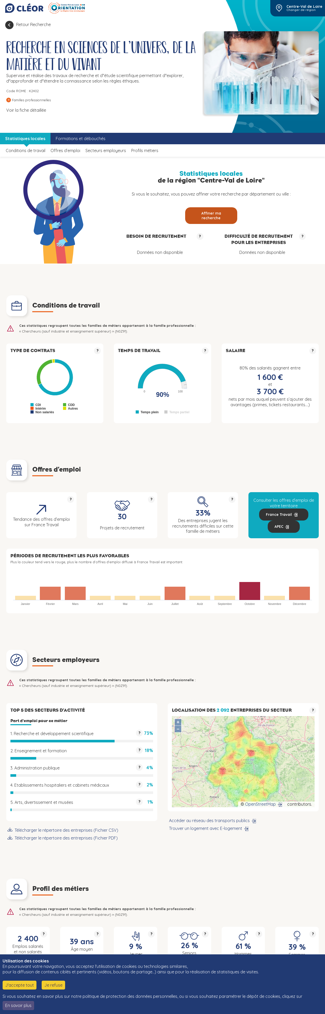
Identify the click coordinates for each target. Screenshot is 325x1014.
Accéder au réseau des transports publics (209, 820)
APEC (278, 526)
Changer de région (301, 9)
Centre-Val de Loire (304, 6)
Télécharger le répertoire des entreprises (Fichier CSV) (66, 830)
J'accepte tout (19, 985)
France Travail (279, 514)
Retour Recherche (33, 24)
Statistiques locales (25, 138)
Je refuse (53, 985)
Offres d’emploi (65, 150)
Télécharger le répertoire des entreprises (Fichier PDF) (66, 838)
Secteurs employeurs (105, 150)
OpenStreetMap (260, 804)
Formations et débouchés (80, 138)
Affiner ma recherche (211, 215)
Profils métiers (144, 150)
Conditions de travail (25, 150)
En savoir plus (18, 1005)
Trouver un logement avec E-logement (205, 828)
